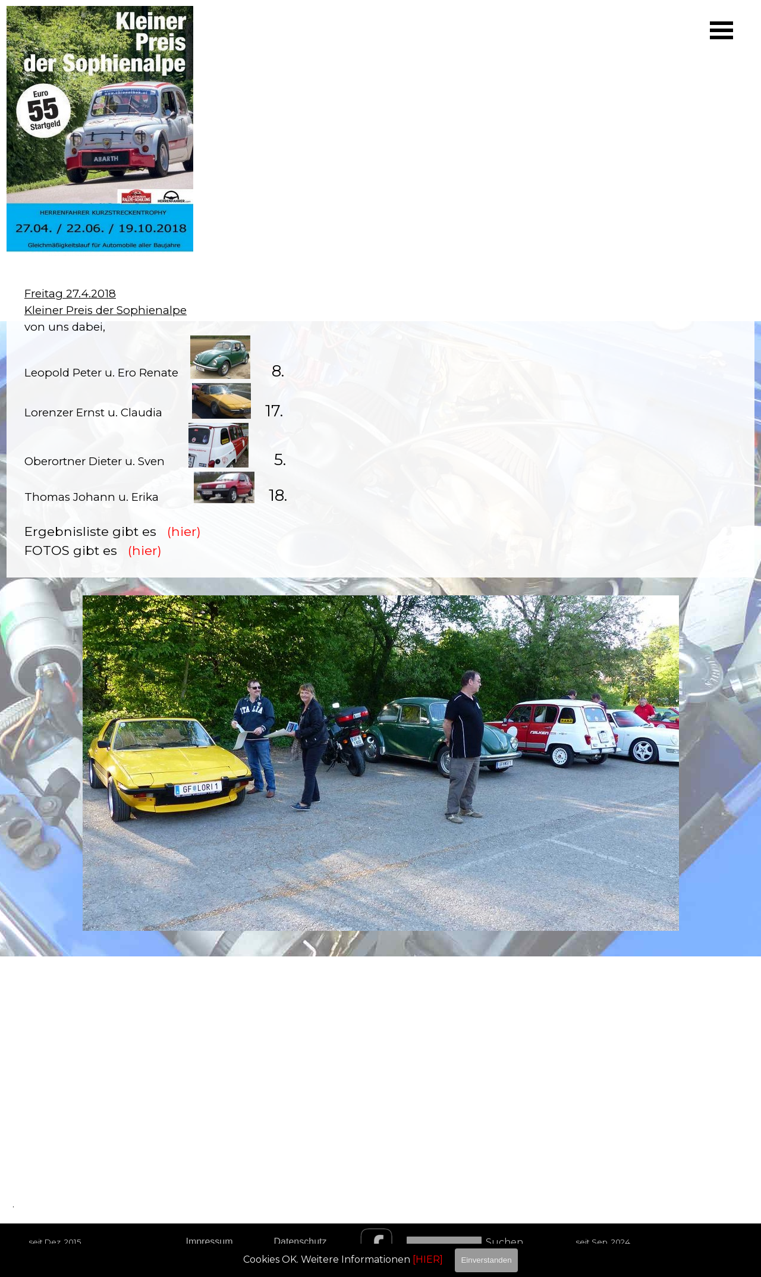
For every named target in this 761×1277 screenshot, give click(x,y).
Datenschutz (300, 1242)
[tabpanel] (380, 422)
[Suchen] (444, 1242)
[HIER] (428, 1259)
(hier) (184, 531)
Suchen (504, 1242)
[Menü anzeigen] (721, 30)
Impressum (208, 1242)
